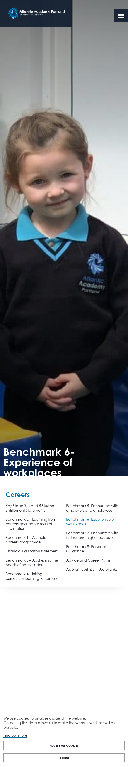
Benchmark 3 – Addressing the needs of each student (32, 562)
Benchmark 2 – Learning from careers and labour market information (31, 524)
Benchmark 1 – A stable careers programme (26, 539)
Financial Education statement (32, 551)
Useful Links (108, 569)
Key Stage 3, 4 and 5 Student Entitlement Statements (30, 508)
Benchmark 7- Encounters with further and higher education (92, 535)
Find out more (15, 735)
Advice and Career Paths (88, 560)
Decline (64, 758)
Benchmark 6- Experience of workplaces (90, 521)
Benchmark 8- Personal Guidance (86, 548)
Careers (18, 494)
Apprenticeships (80, 569)
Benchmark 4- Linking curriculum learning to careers (31, 576)
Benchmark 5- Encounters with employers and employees (92, 508)
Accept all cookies (64, 745)
